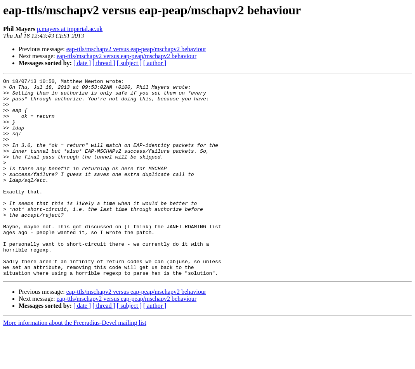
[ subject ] (129, 63)
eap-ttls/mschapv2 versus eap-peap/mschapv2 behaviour (136, 49)
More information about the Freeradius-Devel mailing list (74, 362)
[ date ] (82, 63)
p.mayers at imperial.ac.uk (69, 29)
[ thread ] (103, 63)
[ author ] (155, 63)
